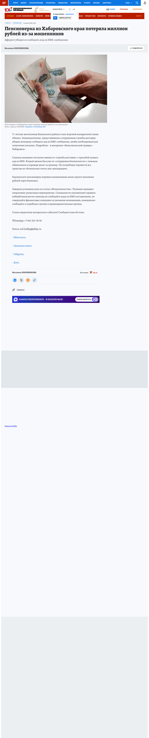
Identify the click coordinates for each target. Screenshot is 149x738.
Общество (63, 3)
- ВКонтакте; (19, 237)
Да (55, 18)
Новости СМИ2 (11, 426)
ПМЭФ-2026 (49, 16)
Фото (15, 3)
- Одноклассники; (22, 245)
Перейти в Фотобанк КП (35, 127)
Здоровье (107, 3)
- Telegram (17, 254)
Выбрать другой (65, 18)
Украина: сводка (115, 16)
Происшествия (17, 23)
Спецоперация (36, 3)
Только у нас (90, 16)
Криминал (20, 290)
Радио (112, 9)
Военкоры (102, 16)
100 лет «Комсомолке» (25, 16)
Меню (3, 3)
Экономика (75, 3)
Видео (23, 3)
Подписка (137, 9)
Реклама (124, 9)
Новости (39, 16)
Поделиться (136, 48)
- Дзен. (16, 262)
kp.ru (95, 272)
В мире (87, 3)
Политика (50, 3)
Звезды (96, 3)
